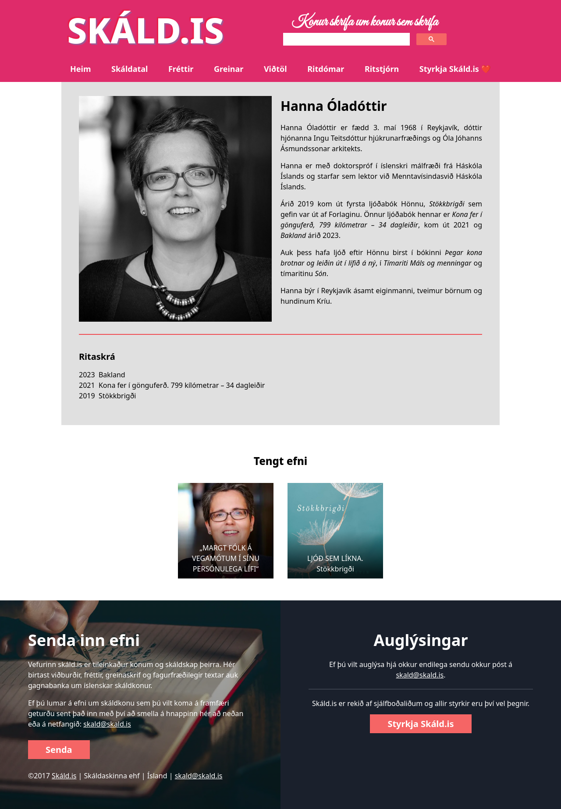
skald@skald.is (107, 724)
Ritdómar (325, 69)
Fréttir (180, 69)
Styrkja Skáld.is (420, 724)
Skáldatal (129, 69)
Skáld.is (64, 776)
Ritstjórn (382, 69)
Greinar (228, 69)
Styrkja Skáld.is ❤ (455, 69)
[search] (345, 39)
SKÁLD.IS (145, 29)
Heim (80, 69)
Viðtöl (275, 69)
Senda (59, 750)
